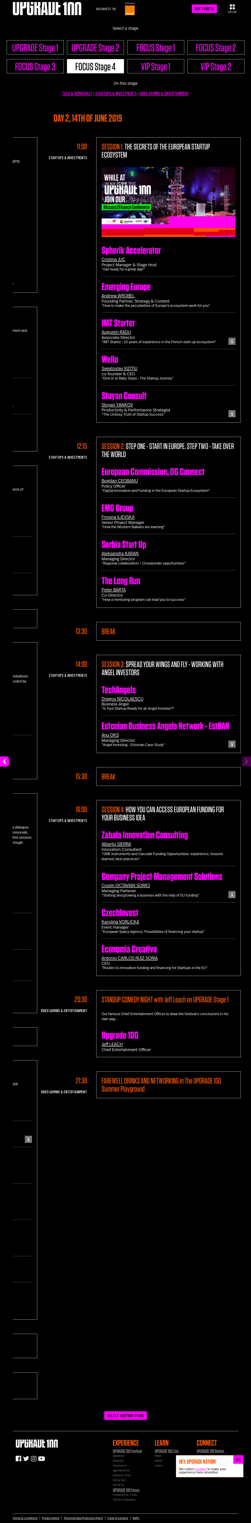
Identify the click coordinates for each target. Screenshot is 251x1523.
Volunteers (119, 1465)
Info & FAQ (119, 1480)
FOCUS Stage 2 (216, 47)
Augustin (116, 332)
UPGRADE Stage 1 (35, 47)
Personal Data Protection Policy (83, 1518)
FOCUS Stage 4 (95, 66)
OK (238, 1459)
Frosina (118, 517)
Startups (118, 1460)
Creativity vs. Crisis (125, 1495)
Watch (158, 1460)
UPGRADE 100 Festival (127, 1451)
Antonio (130, 958)
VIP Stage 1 (155, 66)
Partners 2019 (122, 1475)
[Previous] (4, 761)
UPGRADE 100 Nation (210, 1451)
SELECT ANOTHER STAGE (125, 1415)
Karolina (120, 922)
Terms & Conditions (25, 1518)
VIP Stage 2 (216, 66)
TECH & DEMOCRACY (77, 93)
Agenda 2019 (121, 1470)
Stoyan (117, 405)
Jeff (112, 1044)
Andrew (118, 296)
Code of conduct (117, 1518)
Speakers (119, 1456)
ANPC (136, 1518)
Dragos (122, 699)
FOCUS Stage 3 (35, 66)
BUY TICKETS (204, 8)
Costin (126, 885)
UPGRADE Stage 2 (95, 47)
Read (158, 1456)
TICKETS (118, 1485)
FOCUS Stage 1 (155, 47)
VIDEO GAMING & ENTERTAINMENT (164, 93)
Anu (110, 735)
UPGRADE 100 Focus (126, 1490)
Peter (114, 590)
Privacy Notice (51, 1518)
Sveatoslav (119, 368)
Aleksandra (120, 553)
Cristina (113, 259)
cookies (201, 1469)
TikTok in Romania (124, 1499)
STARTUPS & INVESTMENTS (116, 93)
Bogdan (120, 481)
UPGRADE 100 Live (167, 1451)
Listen (158, 1465)
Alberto (116, 844)
